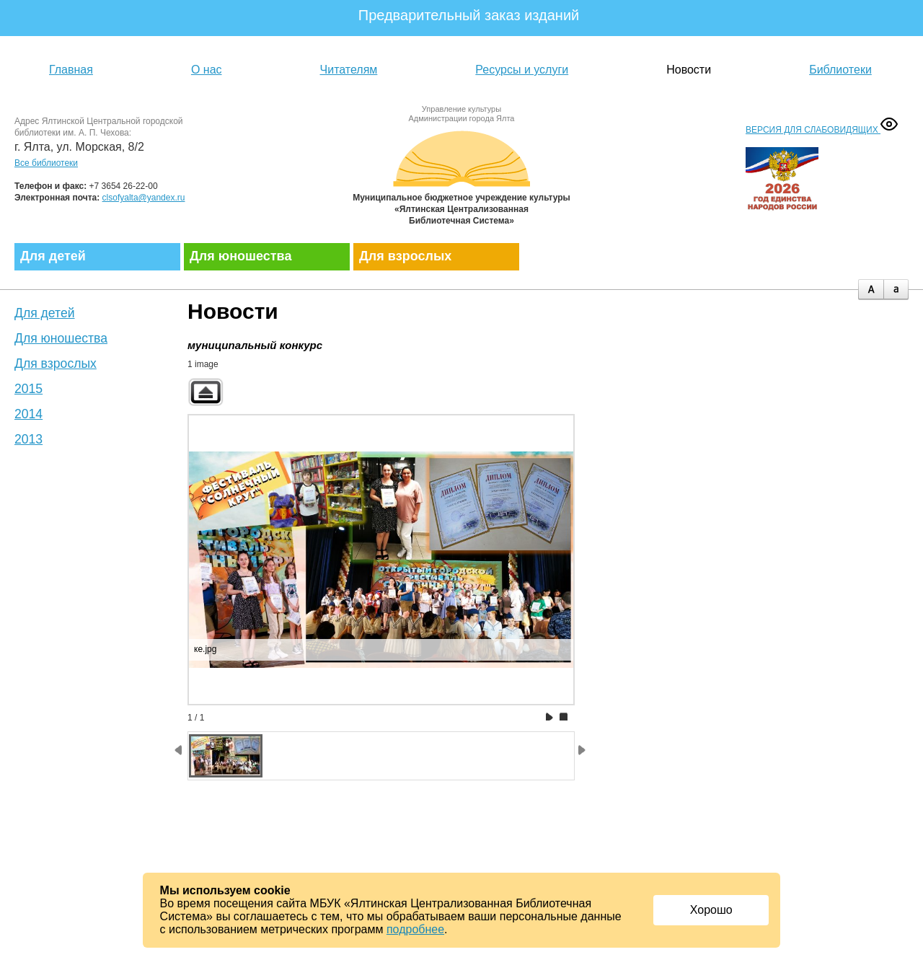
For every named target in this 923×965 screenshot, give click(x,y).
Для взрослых (405, 256)
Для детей (53, 256)
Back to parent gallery (205, 392)
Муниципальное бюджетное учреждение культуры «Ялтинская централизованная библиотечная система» (461, 175)
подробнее (415, 929)
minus (896, 289)
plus (870, 289)
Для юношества (240, 256)
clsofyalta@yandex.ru (143, 198)
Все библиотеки (46, 163)
